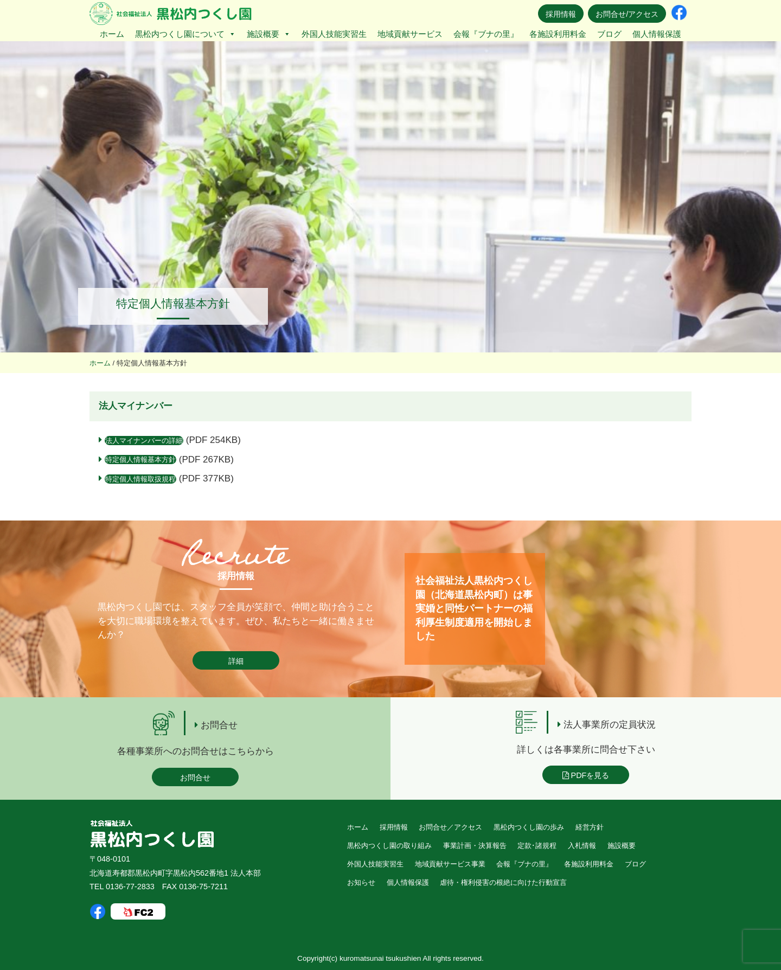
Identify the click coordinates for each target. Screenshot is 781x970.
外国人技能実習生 (334, 33)
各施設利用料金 (557, 33)
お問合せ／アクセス (450, 827)
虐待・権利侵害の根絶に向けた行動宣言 (503, 882)
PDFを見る (586, 775)
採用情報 (561, 14)
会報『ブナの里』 (485, 33)
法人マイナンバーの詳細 (144, 440)
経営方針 (589, 827)
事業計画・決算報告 (475, 845)
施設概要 (269, 33)
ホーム (112, 33)
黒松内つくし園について (185, 33)
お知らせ (361, 882)
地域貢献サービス (410, 33)
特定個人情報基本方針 (140, 459)
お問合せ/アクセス (627, 14)
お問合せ (195, 777)
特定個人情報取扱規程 (140, 479)
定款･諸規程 (536, 845)
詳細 (236, 661)
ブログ (609, 33)
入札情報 (582, 845)
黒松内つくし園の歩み (529, 827)
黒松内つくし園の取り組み (389, 845)
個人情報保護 (656, 33)
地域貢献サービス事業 (450, 864)
